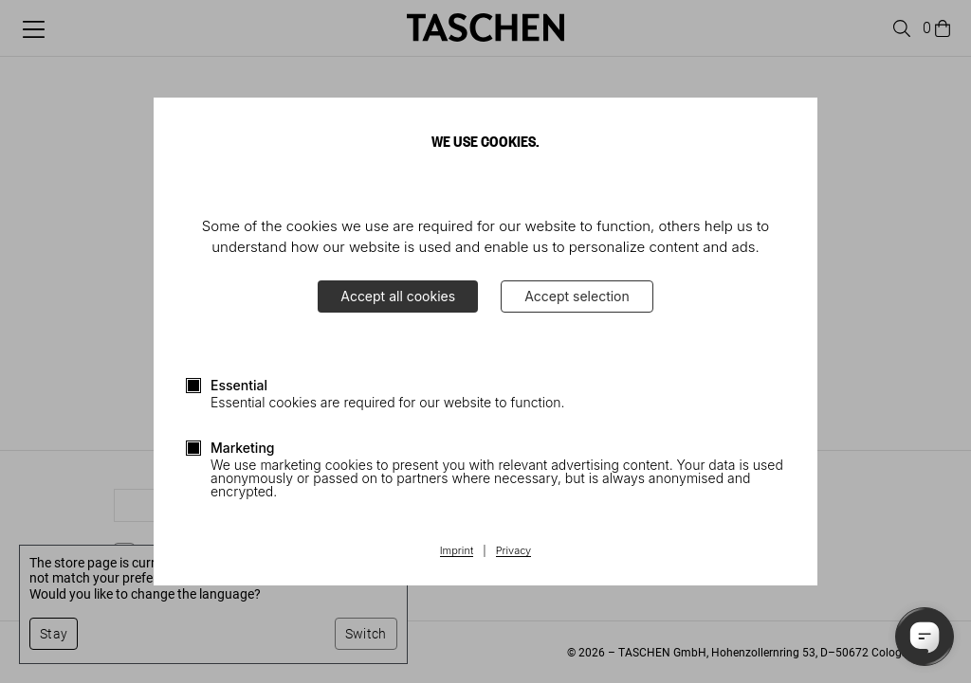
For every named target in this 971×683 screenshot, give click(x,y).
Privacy (514, 551)
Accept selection (577, 296)
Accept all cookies (397, 296)
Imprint (456, 551)
